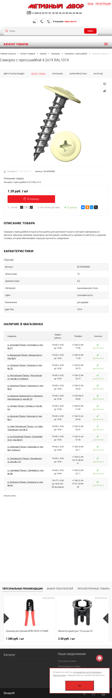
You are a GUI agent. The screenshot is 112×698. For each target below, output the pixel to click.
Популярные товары (67, 661)
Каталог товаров (56, 44)
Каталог (9, 655)
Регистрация (103, 4)
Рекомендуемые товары (69, 666)
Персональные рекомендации (22, 588)
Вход (90, 4)
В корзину (31, 199)
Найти (90, 31)
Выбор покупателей (60, 588)
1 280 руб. (15, 638)
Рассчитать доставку (48, 207)
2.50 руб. (66, 638)
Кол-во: (14, 207)
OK (79, 686)
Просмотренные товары (93, 588)
